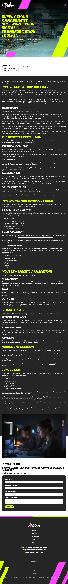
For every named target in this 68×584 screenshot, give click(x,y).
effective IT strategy (29, 206)
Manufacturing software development (13, 282)
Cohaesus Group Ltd (41, 577)
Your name (8, 479)
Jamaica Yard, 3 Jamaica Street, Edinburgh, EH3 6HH (34, 549)
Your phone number (11, 485)
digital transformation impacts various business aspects (18, 142)
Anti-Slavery (34, 561)
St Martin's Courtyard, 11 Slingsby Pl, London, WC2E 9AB (34, 547)
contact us (52, 364)
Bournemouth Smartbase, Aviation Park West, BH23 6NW (34, 546)
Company (34, 533)
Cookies (34, 558)
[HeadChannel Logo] (34, 525)
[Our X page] (34, 567)
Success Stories (34, 536)
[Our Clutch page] (34, 573)
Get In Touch (9, 507)
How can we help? (11, 498)
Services (34, 530)
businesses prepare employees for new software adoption (35, 237)
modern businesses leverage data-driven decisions (25, 118)
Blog (34, 539)
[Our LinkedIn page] (34, 570)
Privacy (34, 556)
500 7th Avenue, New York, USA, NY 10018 (34, 550)
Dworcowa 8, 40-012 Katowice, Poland (34, 552)
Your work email (10, 491)
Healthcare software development (12, 302)
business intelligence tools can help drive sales (30, 94)
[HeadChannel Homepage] (8, 5)
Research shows (6, 168)
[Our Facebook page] (34, 565)
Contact (34, 542)
